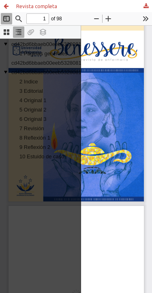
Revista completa (36, 6)
